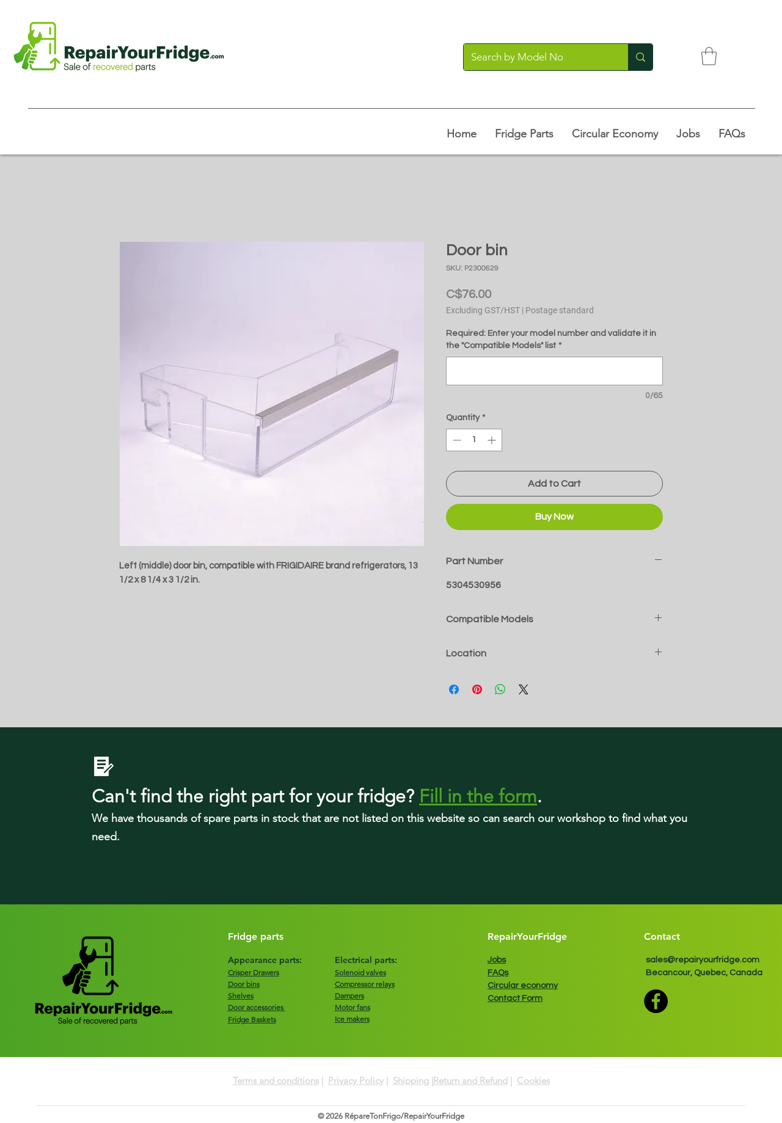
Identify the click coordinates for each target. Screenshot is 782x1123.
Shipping (411, 1080)
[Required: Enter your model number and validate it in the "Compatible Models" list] (554, 371)
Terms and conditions (276, 1080)
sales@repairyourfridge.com (702, 960)
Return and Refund (470, 1080)
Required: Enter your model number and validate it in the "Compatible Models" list (551, 339)
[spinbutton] (474, 440)
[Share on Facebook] (454, 689)
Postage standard (559, 310)
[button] (709, 56)
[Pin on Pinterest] (477, 689)
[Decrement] (455, 440)
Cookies (533, 1080)
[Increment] (492, 440)
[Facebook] (656, 1001)
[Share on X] (523, 689)
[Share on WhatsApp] (500, 689)
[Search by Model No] (536, 57)
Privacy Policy (356, 1080)
